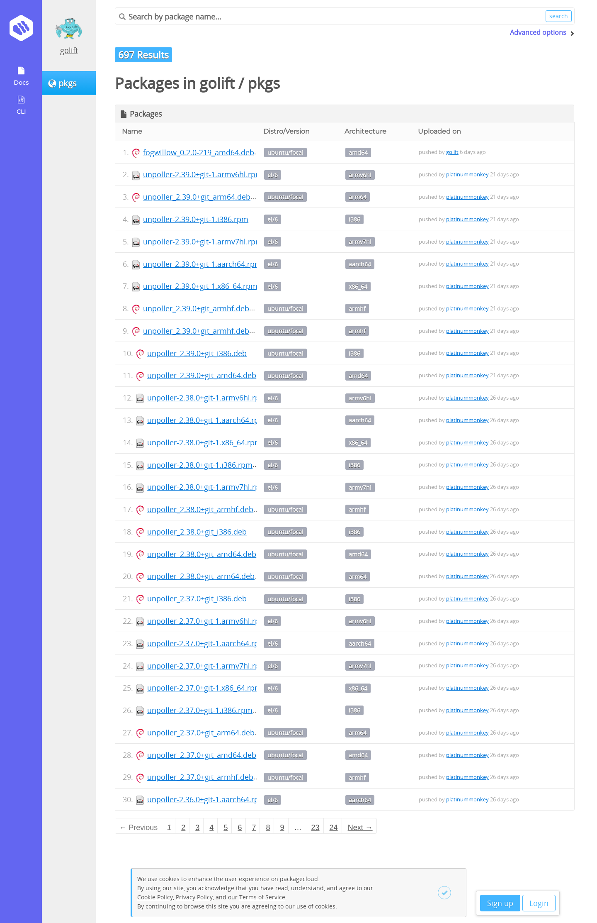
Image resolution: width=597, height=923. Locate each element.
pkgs (264, 83)
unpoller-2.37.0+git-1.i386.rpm (199, 710)
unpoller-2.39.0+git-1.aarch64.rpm (202, 264)
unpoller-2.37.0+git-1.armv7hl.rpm (207, 666)
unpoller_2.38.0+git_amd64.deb (201, 554)
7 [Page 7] (254, 827)
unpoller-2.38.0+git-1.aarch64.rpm (206, 420)
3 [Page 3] (197, 827)
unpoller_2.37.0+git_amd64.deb (201, 755)
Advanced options (538, 32)
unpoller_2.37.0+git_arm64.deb (201, 732)
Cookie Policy (155, 897)
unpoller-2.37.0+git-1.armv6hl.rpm (207, 621)
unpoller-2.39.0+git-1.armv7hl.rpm (202, 242)
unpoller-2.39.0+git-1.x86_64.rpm (200, 286)
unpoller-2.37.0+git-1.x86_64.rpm (204, 688)
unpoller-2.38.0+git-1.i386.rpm (199, 465)
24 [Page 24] (334, 827)
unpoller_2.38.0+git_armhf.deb (200, 509)
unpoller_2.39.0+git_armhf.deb (196, 308)
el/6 (272, 175)
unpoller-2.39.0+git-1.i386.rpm (195, 219)
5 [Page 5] (225, 827)
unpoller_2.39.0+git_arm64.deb (196, 197)
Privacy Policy (194, 897)
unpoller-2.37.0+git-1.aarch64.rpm (206, 643)
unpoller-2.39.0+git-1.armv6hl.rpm (202, 174)
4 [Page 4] (211, 827)
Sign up (500, 903)
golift (69, 50)
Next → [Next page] (360, 827)
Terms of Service (262, 897)
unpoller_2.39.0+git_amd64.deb (201, 375)
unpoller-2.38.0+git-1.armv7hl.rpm (207, 487)
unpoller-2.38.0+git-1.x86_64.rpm (204, 442)
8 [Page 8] (268, 827)
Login (538, 903)
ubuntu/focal (285, 152)
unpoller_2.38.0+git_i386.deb (197, 532)
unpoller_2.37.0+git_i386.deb (197, 598)
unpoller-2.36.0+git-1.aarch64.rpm (206, 799)
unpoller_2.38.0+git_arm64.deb (201, 576)
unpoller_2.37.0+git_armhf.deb (200, 777)
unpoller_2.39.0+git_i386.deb (197, 353)
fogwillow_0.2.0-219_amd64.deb (198, 152)
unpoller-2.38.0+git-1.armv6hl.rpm (207, 398)
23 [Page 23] (315, 827)
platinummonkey (467, 174)
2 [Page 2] (183, 827)
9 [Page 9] (282, 827)
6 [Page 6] (240, 827)
